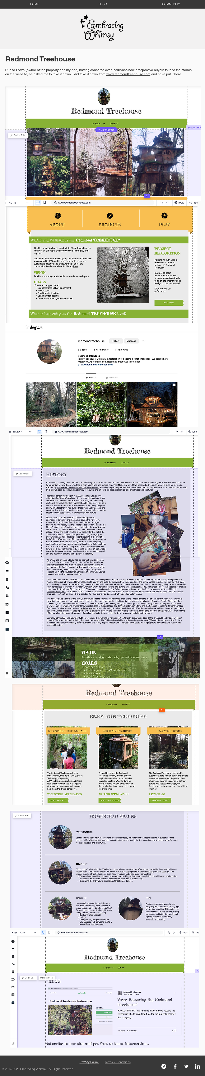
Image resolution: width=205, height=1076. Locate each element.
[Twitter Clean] (186, 1066)
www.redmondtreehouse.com (128, 74)
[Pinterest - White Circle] (163, 1066)
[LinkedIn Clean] (197, 1066)
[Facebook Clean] (175, 1066)
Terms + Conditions (118, 1062)
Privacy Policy (89, 1062)
